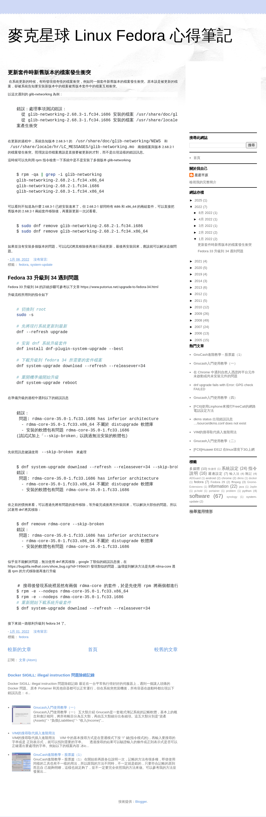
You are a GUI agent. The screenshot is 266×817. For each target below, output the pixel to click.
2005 (199, 340)
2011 (199, 301)
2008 (199, 320)
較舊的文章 (166, 649)
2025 (199, 200)
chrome (227, 478)
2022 (199, 207)
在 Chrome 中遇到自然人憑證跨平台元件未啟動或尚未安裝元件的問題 (224, 374)
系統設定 (230, 468)
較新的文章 (19, 649)
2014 (199, 281)
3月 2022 (206, 226)
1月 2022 (206, 239)
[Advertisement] (223, 97)
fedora (24, 265)
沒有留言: (41, 259)
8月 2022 (206, 213)
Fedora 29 (218, 482)
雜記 (248, 473)
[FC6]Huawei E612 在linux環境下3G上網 (224, 449)
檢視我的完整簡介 (202, 182)
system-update (41, 265)
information (218, 486)
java (241, 486)
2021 (199, 261)
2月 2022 (206, 232)
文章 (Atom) (28, 660)
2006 (199, 333)
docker (253, 478)
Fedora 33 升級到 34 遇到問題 (43, 278)
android (211, 478)
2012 (199, 294)
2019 (199, 274)
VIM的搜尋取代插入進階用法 (33, 733)
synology (232, 496)
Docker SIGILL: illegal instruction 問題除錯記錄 (51, 675)
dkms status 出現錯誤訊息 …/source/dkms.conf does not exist (220, 421)
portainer (214, 491)
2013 (199, 287)
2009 (199, 314)
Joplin (253, 486)
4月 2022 (206, 219)
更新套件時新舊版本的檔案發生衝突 (49, 72)
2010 (199, 307)
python (246, 490)
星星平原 (201, 175)
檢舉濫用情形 (201, 511)
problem (231, 491)
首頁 (92, 649)
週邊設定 (215, 474)
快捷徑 (212, 468)
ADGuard (195, 478)
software (199, 496)
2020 (199, 268)
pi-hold (198, 491)
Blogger (141, 802)
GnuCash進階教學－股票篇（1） (58, 755)
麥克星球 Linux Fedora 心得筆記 (120, 35)
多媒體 (194, 469)
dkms (240, 478)
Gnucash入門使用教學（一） (55, 707)
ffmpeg (236, 482)
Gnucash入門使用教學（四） (215, 398)
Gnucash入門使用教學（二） (215, 441)
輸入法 (234, 473)
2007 (199, 327)
